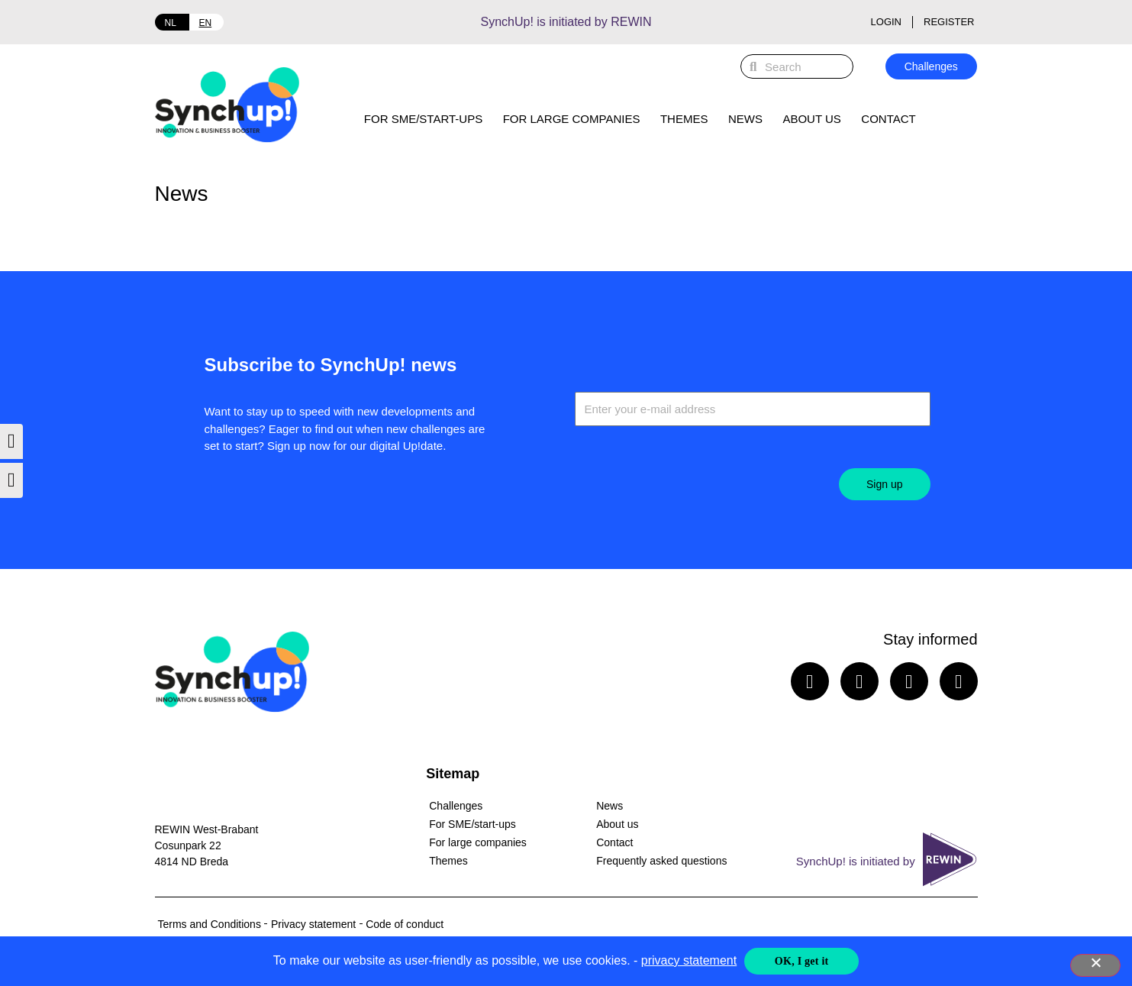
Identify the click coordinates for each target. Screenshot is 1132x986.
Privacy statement (313, 924)
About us (811, 118)
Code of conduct (404, 924)
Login (886, 21)
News (745, 118)
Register (949, 21)
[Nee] (1095, 965)
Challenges (455, 806)
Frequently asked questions (661, 861)
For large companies (571, 118)
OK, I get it (802, 961)
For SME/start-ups (423, 118)
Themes (684, 118)
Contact (888, 118)
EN (205, 23)
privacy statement (689, 960)
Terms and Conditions (209, 924)
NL (170, 23)
